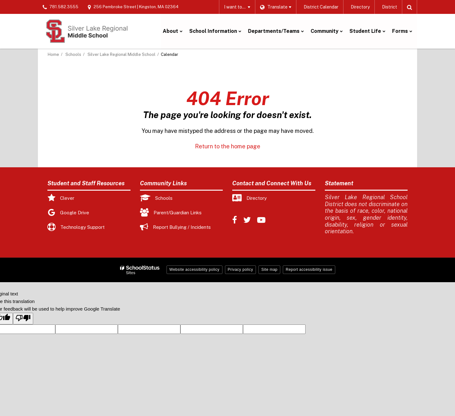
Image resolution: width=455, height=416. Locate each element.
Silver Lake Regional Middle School (121, 54)
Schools (73, 54)
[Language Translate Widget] (275, 7)
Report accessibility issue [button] (309, 269)
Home (53, 54)
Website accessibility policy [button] (194, 269)
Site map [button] (269, 269)
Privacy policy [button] (240, 269)
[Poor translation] (23, 318)
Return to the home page (227, 146)
